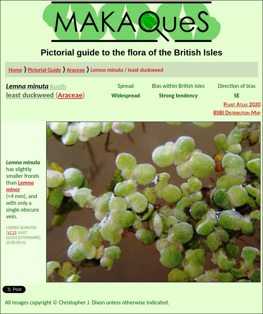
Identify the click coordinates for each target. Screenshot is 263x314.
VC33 (11, 232)
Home (15, 69)
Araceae (76, 69)
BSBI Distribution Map (237, 112)
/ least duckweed (126, 69)
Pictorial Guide (44, 69)
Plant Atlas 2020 (242, 104)
